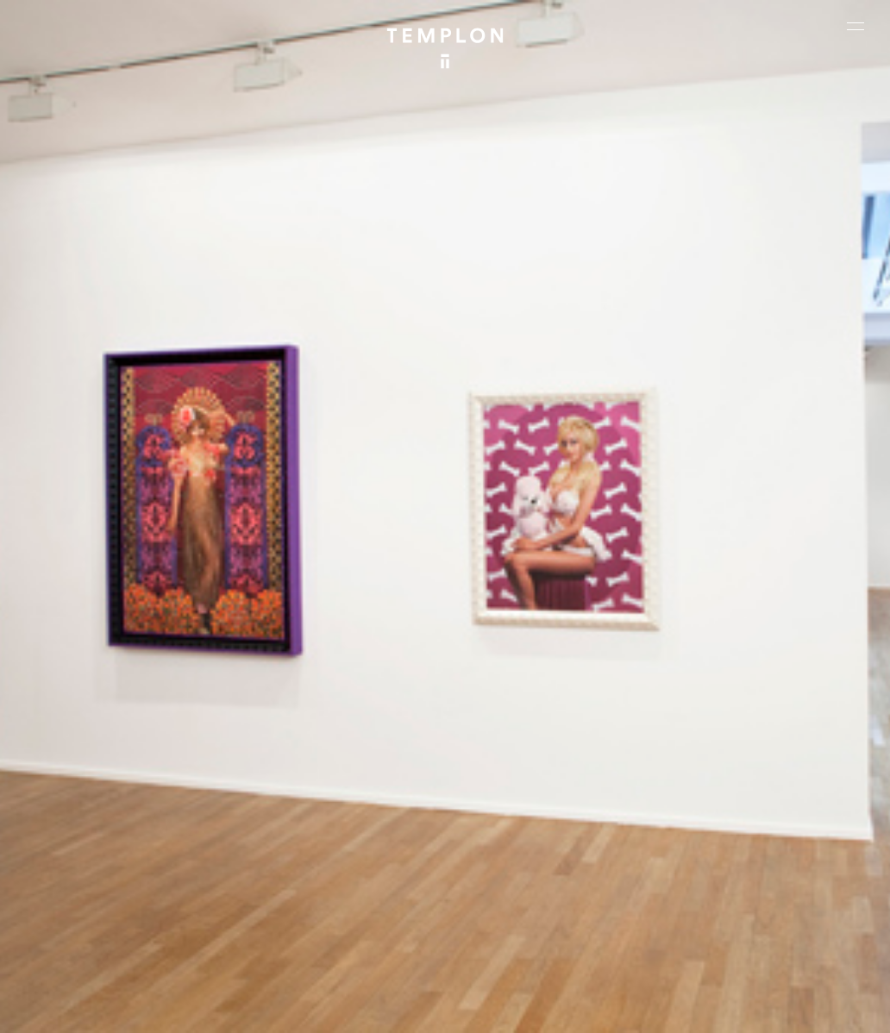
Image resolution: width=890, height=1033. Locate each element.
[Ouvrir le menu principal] (855, 26)
